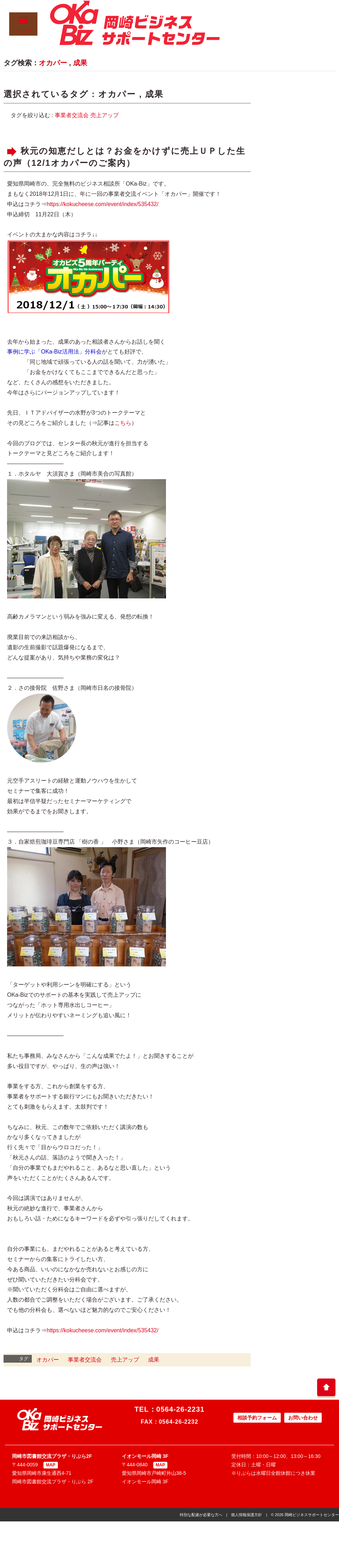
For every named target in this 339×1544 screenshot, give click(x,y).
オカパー (53, 63)
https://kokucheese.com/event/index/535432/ (103, 204)
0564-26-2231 (180, 1409)
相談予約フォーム (257, 1418)
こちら (122, 423)
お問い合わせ (303, 1418)
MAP (50, 1464)
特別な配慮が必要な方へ (201, 1515)
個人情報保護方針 (246, 1515)
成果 (80, 63)
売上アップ (104, 115)
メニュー (23, 24)
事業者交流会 (72, 115)
